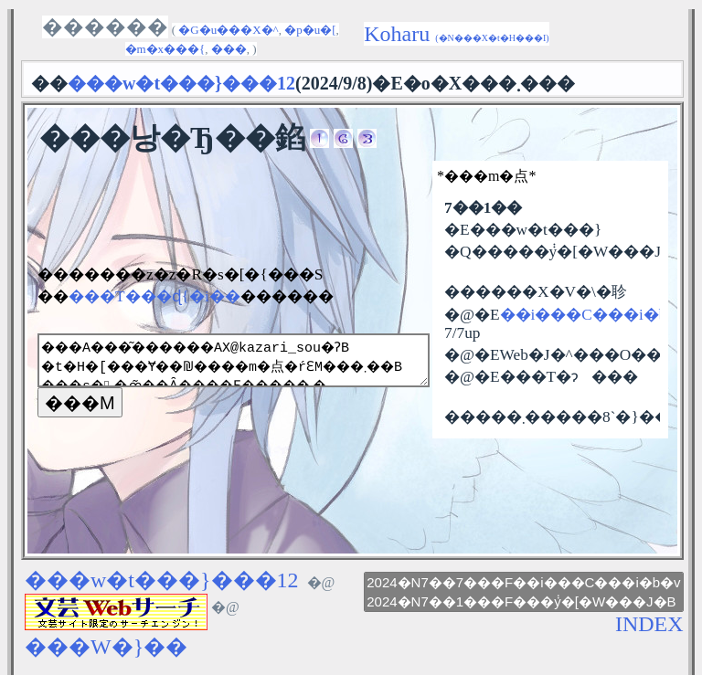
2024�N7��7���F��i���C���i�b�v (523, 582)
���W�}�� (106, 647)
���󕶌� (229, 49)
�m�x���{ (165, 49)
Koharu (456, 34)
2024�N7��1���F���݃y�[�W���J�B (523, 601)
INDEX (649, 624)
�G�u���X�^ (228, 30)
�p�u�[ (309, 30)
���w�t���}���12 (162, 580)
